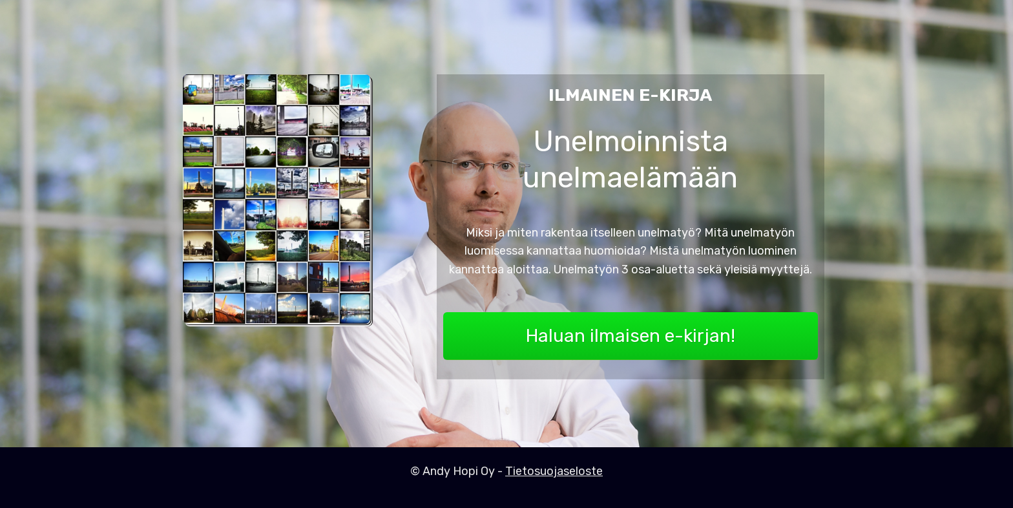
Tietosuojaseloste (554, 471)
